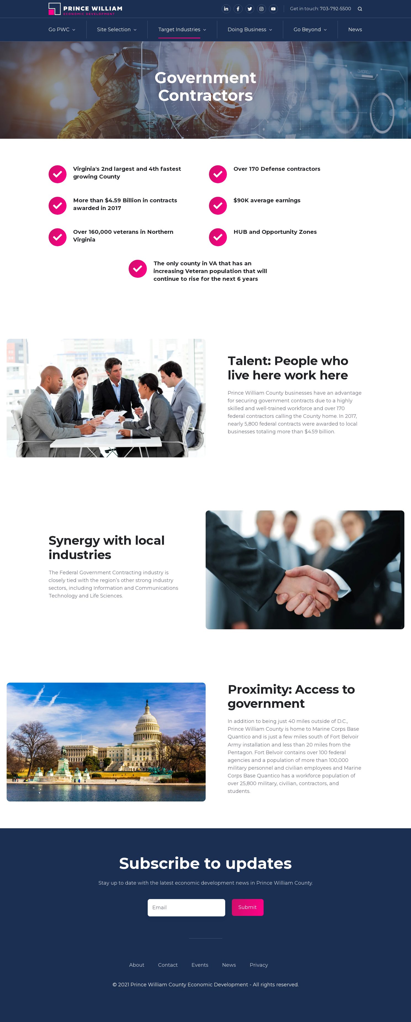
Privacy (259, 965)
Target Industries (179, 30)
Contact (168, 965)
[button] (360, 9)
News (355, 30)
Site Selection (114, 30)
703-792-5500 (335, 8)
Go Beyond (307, 30)
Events (200, 965)
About (136, 965)
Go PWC (59, 30)
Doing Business (247, 30)
